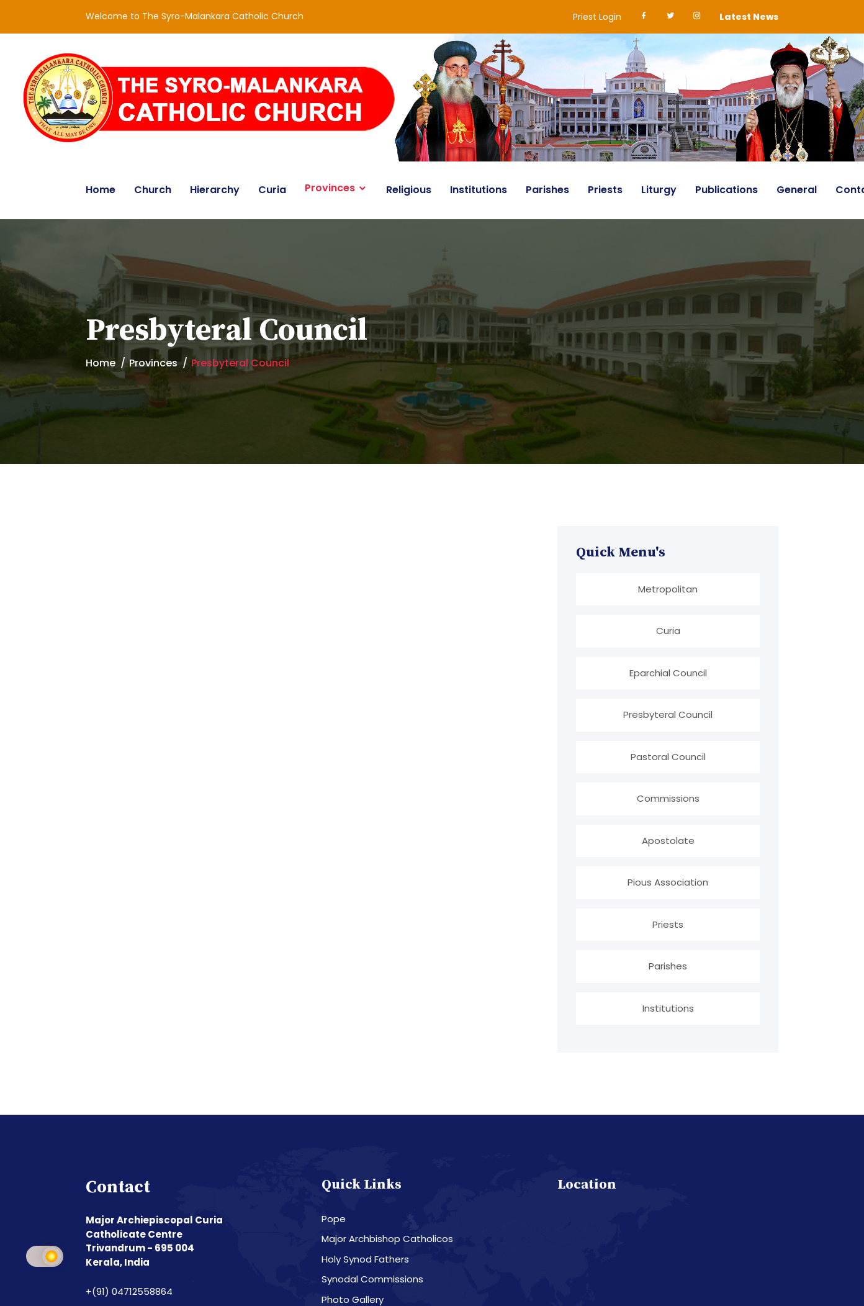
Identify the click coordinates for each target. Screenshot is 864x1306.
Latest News (748, 17)
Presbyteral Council (668, 713)
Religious (408, 190)
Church (152, 190)
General (796, 190)
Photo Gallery (353, 1297)
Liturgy (659, 190)
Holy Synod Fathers (365, 1257)
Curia (272, 190)
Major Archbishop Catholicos (387, 1236)
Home (100, 190)
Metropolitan (668, 589)
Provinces (330, 188)
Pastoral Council (668, 756)
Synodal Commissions (372, 1277)
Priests (605, 190)
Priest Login (597, 17)
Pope (334, 1216)
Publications (726, 190)
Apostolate (668, 839)
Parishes (547, 190)
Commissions (668, 797)
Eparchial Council (668, 672)
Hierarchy (215, 190)
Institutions (478, 190)
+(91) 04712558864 (129, 1289)
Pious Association (668, 880)
